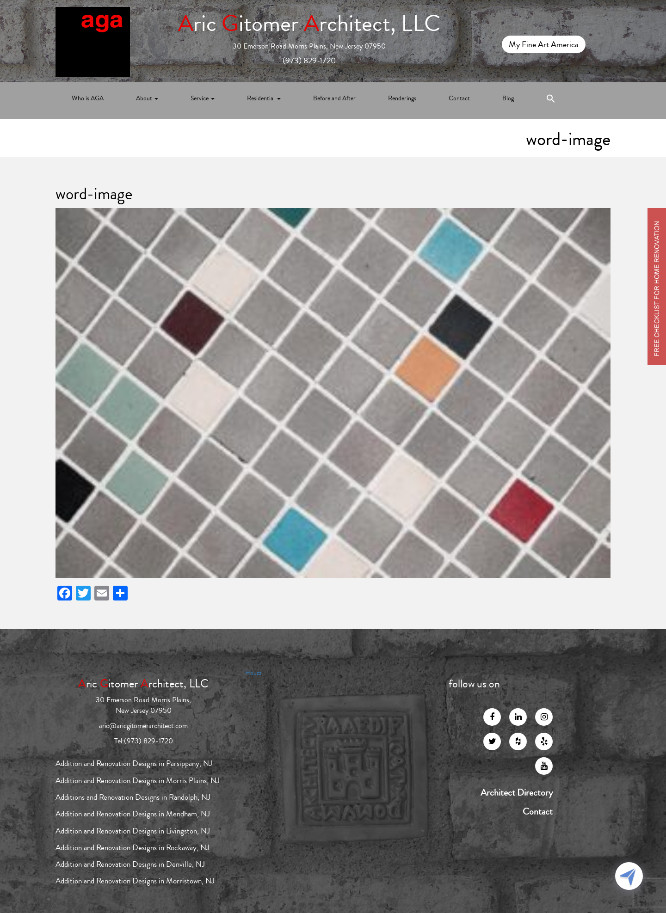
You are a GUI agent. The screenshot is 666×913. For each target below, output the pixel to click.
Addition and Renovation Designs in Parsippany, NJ (134, 763)
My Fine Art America (544, 44)
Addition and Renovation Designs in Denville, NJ (130, 864)
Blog (508, 98)
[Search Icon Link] (551, 100)
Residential (264, 98)
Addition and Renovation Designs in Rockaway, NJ (133, 847)
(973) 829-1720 (309, 61)
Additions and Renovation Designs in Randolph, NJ (133, 797)
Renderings (402, 98)
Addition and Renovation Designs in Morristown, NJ (135, 881)
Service (203, 98)
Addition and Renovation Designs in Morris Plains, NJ (138, 780)
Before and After (334, 98)
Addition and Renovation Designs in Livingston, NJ (133, 831)
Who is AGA (88, 98)
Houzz (253, 673)
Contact (459, 98)
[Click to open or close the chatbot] (629, 876)
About (147, 98)
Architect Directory (517, 792)
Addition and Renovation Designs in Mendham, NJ (133, 814)
